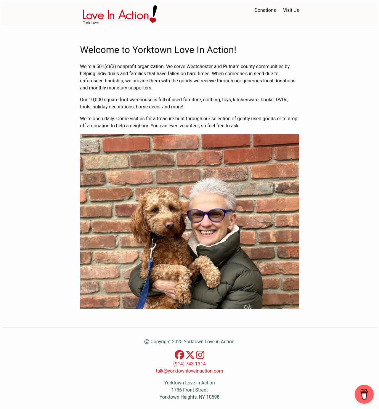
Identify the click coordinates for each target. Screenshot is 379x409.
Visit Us (291, 10)
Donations (265, 10)
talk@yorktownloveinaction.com (189, 371)
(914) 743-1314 (189, 364)
